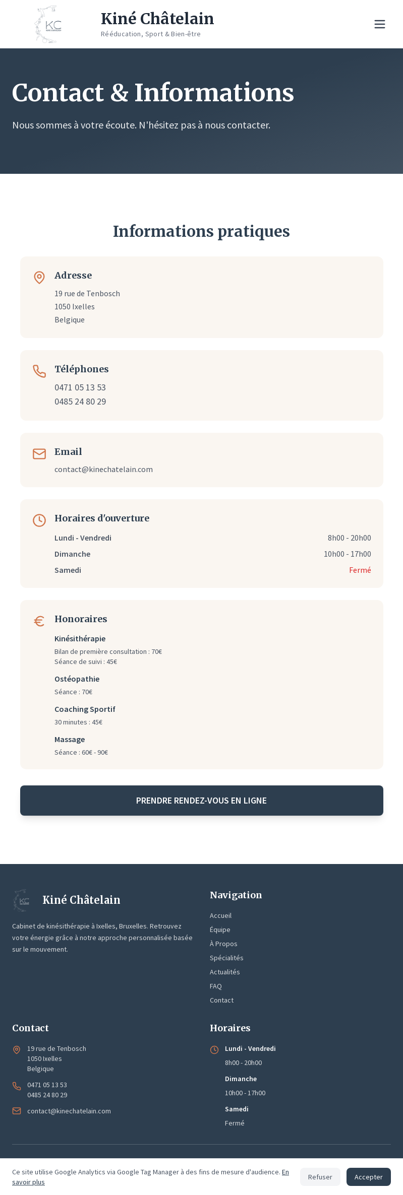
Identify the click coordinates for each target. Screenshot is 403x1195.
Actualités (225, 971)
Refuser (320, 1176)
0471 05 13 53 (80, 387)
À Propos (224, 943)
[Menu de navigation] (380, 24)
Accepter (369, 1176)
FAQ (216, 985)
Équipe (220, 929)
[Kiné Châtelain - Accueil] (113, 24)
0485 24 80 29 (80, 401)
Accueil (221, 915)
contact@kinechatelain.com (103, 469)
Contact (222, 1000)
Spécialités (227, 957)
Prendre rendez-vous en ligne (201, 800)
